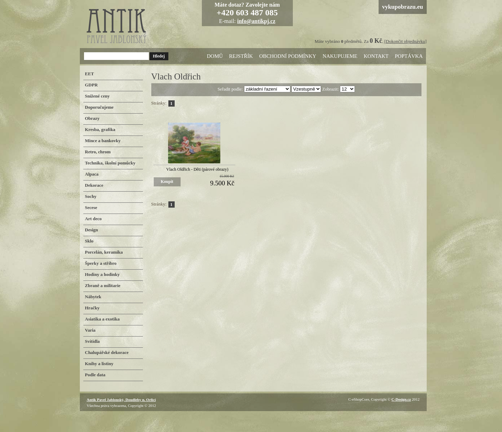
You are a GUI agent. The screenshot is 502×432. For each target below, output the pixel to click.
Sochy (91, 196)
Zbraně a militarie (103, 285)
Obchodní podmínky (287, 56)
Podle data (95, 374)
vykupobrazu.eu (402, 6)
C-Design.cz (401, 399)
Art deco (93, 218)
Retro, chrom (98, 151)
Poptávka (409, 56)
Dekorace (94, 185)
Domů (215, 56)
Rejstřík (241, 56)
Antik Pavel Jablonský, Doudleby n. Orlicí (121, 400)
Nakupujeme (339, 56)
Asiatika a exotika (102, 319)
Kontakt (376, 56)
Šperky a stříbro (101, 263)
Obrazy (92, 118)
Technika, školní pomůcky (110, 162)
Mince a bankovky (103, 140)
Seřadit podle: (231, 89)
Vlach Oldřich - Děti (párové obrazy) (197, 169)
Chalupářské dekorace (107, 352)
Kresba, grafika (100, 129)
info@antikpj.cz (256, 21)
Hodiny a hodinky (102, 274)
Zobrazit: (331, 89)
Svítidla (92, 341)
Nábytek (93, 296)
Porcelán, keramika (104, 252)
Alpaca (92, 174)
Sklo (89, 241)
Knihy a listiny (99, 363)
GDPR (91, 84)
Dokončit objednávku (405, 41)
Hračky (92, 307)
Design (91, 229)
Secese (91, 207)
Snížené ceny (97, 96)
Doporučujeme (99, 107)
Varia (90, 330)
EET (89, 73)
